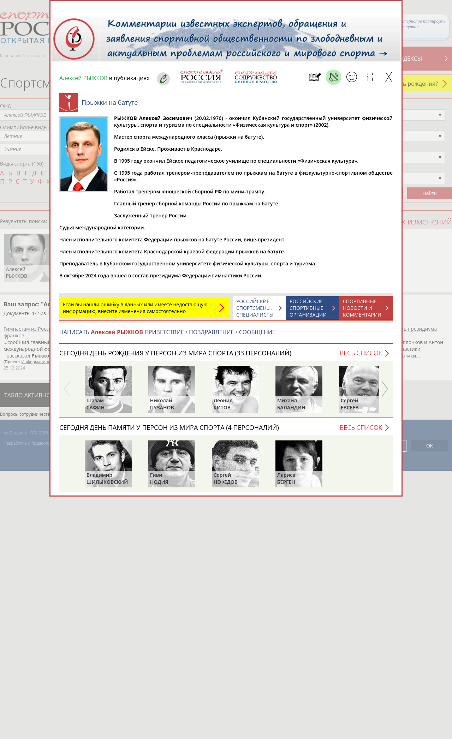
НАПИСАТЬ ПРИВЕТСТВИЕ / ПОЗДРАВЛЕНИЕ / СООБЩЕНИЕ (167, 336)
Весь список (361, 356)
